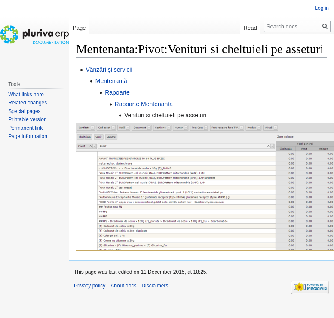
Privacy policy (89, 286)
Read (250, 27)
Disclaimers (154, 286)
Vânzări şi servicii (109, 69)
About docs (123, 286)
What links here (26, 95)
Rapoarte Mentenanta (144, 104)
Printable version (27, 119)
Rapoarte (117, 92)
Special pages (24, 111)
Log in (322, 8)
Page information (27, 136)
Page (79, 27)
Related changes (27, 103)
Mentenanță (111, 80)
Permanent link (25, 128)
